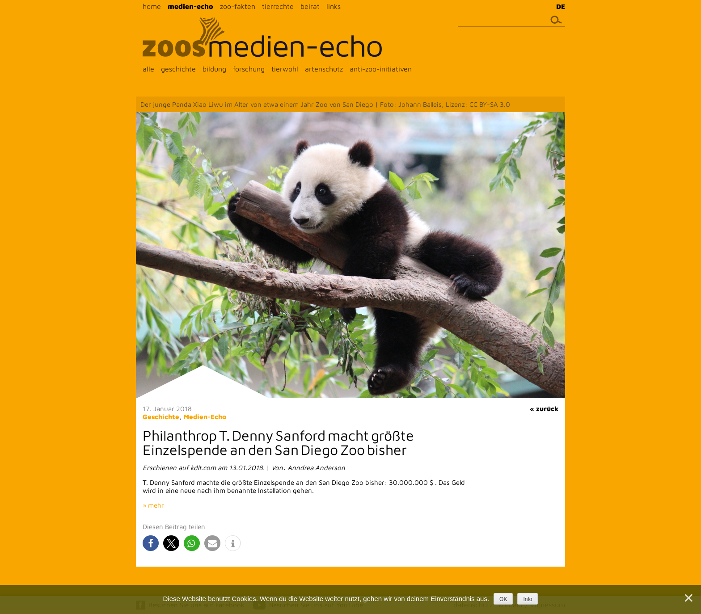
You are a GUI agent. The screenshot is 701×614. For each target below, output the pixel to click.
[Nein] (688, 598)
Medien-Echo (204, 417)
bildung (214, 69)
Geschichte (161, 417)
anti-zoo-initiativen (381, 69)
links (333, 6)
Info (527, 599)
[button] (151, 543)
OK (503, 599)
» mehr (153, 505)
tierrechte (278, 6)
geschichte (178, 69)
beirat (310, 6)
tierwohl (284, 69)
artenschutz (324, 69)
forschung (249, 69)
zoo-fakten (237, 6)
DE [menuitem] (560, 6)
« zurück (544, 408)
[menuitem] (558, 6)
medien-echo (190, 6)
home (152, 6)
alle (148, 69)
